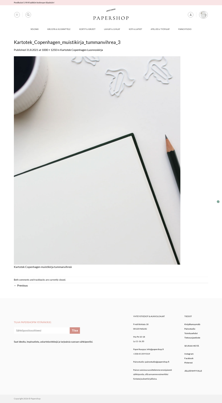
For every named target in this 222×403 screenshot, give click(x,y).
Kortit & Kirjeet (87, 29)
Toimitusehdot (191, 333)
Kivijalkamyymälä (192, 324)
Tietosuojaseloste (192, 337)
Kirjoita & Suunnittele (59, 29)
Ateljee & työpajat (160, 29)
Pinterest (188, 362)
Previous (21, 285)
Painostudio (184, 29)
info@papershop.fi (155, 349)
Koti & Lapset (135, 29)
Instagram (189, 353)
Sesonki (35, 29)
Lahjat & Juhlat (112, 29)
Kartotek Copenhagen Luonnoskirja (81, 49)
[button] (17, 15)
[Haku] (28, 15)
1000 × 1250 (49, 49)
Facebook (188, 358)
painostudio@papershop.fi (157, 361)
